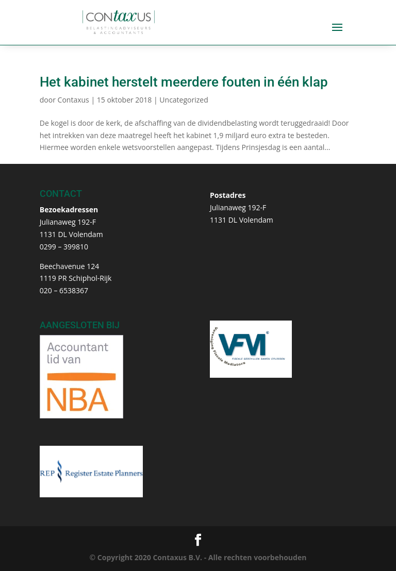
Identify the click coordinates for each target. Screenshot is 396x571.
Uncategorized (183, 100)
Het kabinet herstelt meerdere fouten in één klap (184, 82)
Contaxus (73, 100)
